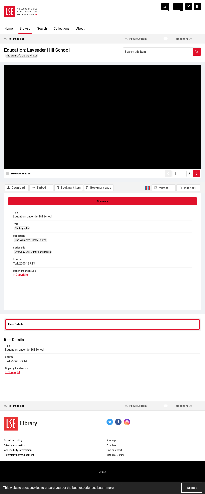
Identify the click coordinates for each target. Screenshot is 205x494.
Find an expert (114, 451)
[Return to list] (30, 38)
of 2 (190, 185)
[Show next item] (196, 185)
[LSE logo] (20, 11)
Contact (102, 472)
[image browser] (19, 185)
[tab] (102, 202)
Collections (61, 28)
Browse (25, 28)
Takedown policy (13, 441)
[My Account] (187, 7)
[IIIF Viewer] (164, 67)
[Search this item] (158, 52)
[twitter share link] (110, 423)
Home (8, 28)
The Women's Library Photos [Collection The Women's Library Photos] (30, 240)
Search (42, 28)
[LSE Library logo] (20, 424)
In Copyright (20, 275)
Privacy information (14, 446)
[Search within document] (197, 52)
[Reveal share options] (177, 7)
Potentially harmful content (19, 455)
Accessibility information (18, 451)
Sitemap (111, 441)
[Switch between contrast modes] (197, 7)
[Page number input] (180, 185)
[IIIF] (147, 67)
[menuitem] (102, 472)
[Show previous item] (168, 185)
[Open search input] (167, 7)
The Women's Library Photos (21, 55)
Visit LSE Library (115, 455)
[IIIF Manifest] (188, 67)
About (80, 28)
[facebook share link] (118, 423)
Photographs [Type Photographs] (22, 228)
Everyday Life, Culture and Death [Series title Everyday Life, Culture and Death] (33, 252)
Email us (111, 446)
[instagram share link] (127, 423)
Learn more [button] (105, 487)
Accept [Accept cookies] (192, 487)
